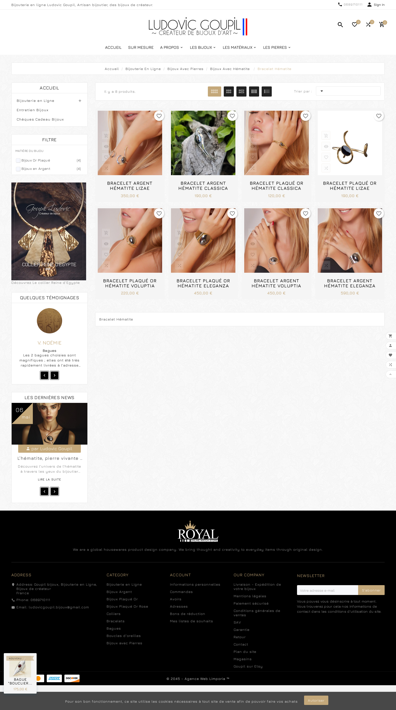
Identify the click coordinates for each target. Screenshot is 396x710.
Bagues (114, 628)
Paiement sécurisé (251, 603)
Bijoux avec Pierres (124, 643)
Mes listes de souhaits (191, 621)
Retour (240, 637)
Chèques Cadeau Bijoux (40, 119)
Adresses (179, 606)
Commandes (181, 591)
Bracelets (116, 621)
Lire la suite (49, 479)
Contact (241, 644)
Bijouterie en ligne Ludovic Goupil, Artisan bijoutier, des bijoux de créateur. (82, 5)
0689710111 (353, 4)
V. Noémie (50, 343)
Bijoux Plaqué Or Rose (127, 606)
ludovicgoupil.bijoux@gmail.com (59, 607)
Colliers (114, 613)
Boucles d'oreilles (124, 635)
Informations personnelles (195, 584)
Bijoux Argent (119, 591)
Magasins (243, 659)
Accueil (49, 87)
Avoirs (176, 599)
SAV (237, 622)
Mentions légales (250, 596)
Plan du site (245, 651)
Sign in (379, 5)
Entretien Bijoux (32, 110)
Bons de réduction (187, 613)
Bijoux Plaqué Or (122, 599)
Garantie (242, 629)
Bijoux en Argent (51, 168)
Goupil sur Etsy (248, 666)
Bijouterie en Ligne (36, 100)
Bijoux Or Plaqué (51, 160)
